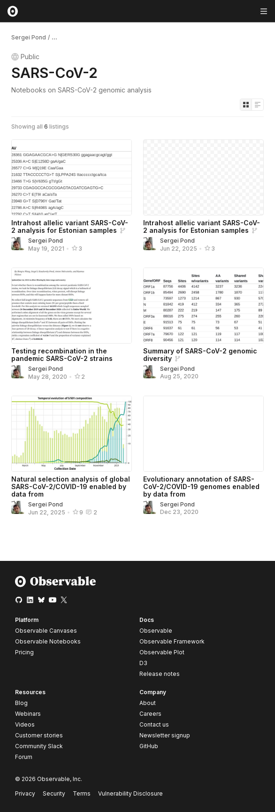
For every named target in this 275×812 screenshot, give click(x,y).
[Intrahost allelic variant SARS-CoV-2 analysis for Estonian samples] (71, 177)
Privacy (25, 793)
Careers (150, 713)
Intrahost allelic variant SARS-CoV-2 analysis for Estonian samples (69, 226)
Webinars (28, 713)
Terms (82, 793)
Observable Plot (161, 652)
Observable (155, 630)
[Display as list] (257, 104)
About (147, 702)
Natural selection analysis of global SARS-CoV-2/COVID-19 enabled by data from (70, 486)
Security (54, 793)
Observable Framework (172, 641)
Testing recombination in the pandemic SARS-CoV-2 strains (62, 354)
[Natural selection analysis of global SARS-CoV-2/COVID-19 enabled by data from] (71, 434)
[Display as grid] (246, 104)
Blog (21, 702)
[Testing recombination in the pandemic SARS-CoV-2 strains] (71, 306)
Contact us (154, 724)
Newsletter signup (164, 735)
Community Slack (39, 746)
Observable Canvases (46, 630)
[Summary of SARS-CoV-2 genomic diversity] (203, 306)
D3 (143, 662)
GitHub (148, 746)
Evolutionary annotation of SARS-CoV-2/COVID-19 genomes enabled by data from (201, 486)
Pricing (24, 652)
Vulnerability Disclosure (130, 793)
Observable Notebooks (48, 641)
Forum (23, 756)
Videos (25, 724)
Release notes (159, 673)
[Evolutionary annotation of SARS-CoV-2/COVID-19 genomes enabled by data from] (203, 434)
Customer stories (39, 735)
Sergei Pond (28, 37)
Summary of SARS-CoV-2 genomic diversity (200, 354)
